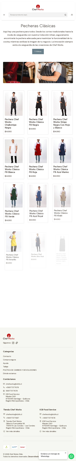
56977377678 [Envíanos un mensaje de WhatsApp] (10, 391)
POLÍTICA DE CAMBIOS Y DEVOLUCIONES (20, 370)
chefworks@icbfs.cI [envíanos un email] (12, 384)
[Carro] (71, 14)
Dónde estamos (9, 373)
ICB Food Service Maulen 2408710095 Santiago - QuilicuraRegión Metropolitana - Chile (16, 397)
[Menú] (4, 14)
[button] (38, 51)
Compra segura (9, 360)
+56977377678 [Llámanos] (11, 387)
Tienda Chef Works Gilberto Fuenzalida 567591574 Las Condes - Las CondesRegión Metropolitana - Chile (19, 424)
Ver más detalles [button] (11, 431)
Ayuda (5, 363)
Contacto (7, 356)
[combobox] (38, 15)
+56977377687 (11, 418)
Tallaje (5, 366)
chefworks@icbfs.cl (12, 414)
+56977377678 (47, 418)
